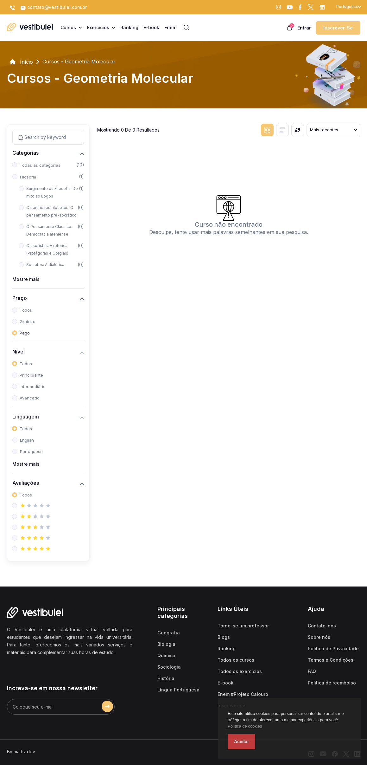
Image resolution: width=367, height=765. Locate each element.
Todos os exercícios (240, 671)
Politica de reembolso (332, 682)
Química (166, 655)
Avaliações (25, 483)
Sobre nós (319, 637)
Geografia (168, 632)
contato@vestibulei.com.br (53, 7)
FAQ (312, 671)
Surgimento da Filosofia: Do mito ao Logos (52, 192)
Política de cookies (245, 726)
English (27, 440)
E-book (225, 682)
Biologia (166, 644)
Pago (25, 332)
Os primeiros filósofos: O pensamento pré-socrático (51, 211)
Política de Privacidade (333, 648)
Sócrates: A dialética (45, 264)
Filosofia (28, 177)
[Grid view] (267, 130)
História (165, 678)
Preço (19, 298)
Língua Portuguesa (178, 689)
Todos (26, 310)
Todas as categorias (40, 165)
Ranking (227, 648)
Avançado (30, 397)
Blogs (224, 637)
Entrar (304, 27)
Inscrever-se (338, 27)
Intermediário (33, 386)
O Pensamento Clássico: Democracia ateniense (49, 230)
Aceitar (241, 741)
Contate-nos (322, 625)
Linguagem (25, 416)
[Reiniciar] (297, 130)
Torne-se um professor (243, 625)
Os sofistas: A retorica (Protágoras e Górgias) (47, 249)
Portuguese (31, 451)
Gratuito (27, 321)
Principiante (31, 375)
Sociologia (169, 667)
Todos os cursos (236, 660)
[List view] (282, 130)
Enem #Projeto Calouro (243, 694)
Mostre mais (26, 279)
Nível (18, 351)
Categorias (25, 153)
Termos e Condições (330, 660)
